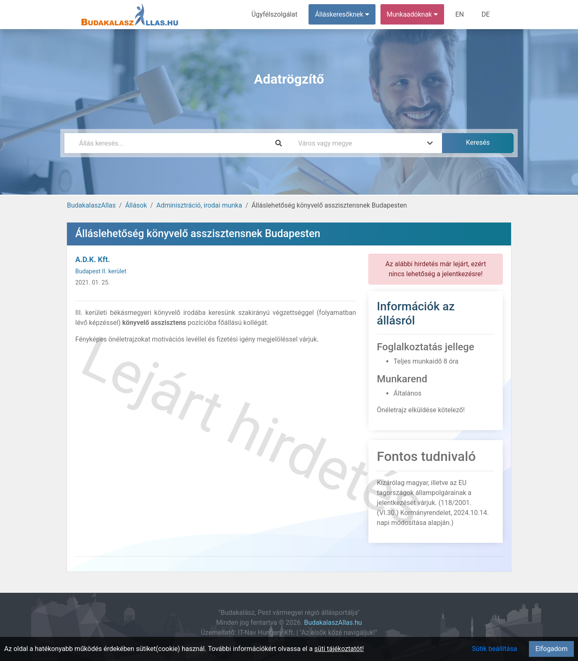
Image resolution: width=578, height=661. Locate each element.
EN (460, 14)
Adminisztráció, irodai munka (199, 205)
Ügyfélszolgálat (275, 14)
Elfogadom (551, 649)
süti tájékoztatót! (339, 649)
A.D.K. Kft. (92, 259)
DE (486, 14)
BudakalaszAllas (91, 205)
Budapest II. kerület (100, 271)
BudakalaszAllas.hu (333, 622)
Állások (136, 205)
